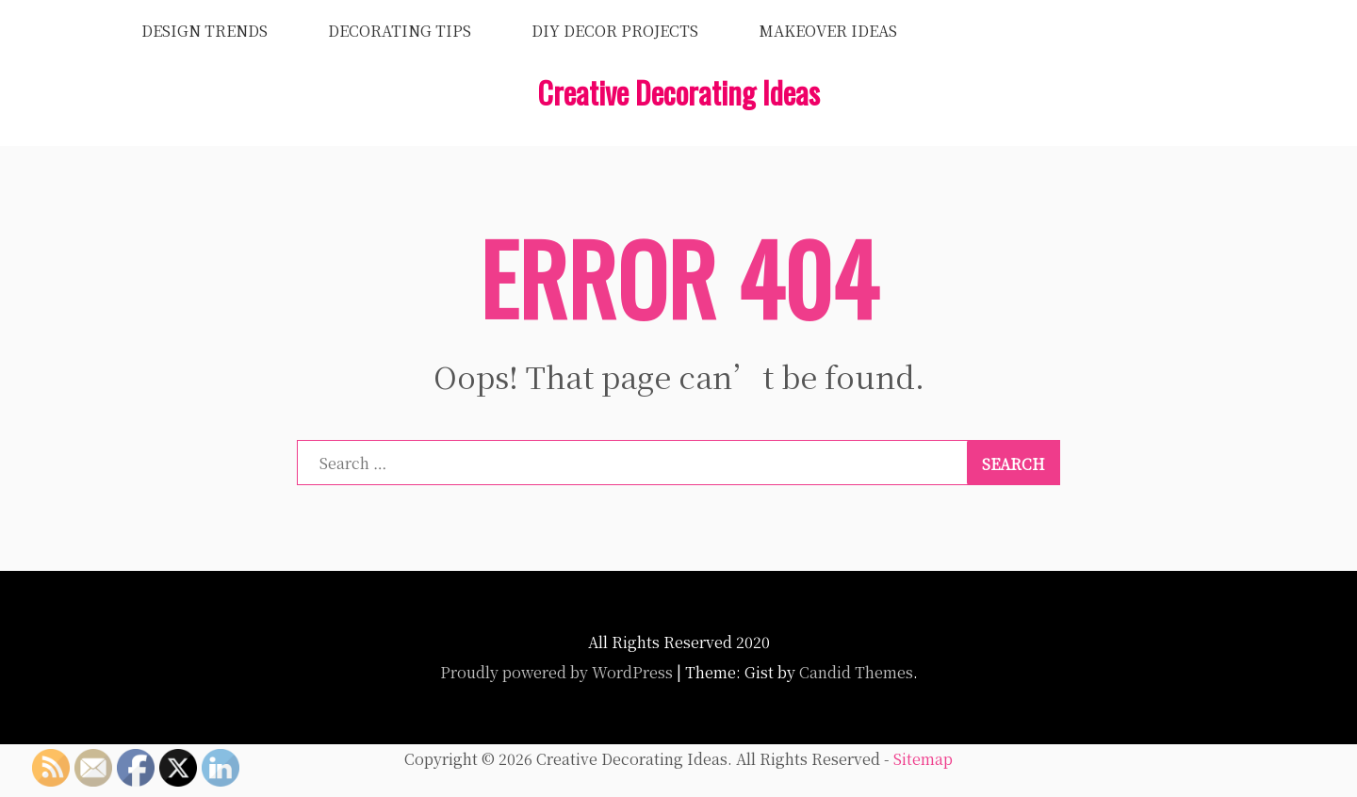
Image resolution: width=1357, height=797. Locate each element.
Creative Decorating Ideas (678, 92)
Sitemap (923, 759)
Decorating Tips (399, 30)
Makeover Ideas (828, 30)
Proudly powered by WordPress (556, 672)
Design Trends (204, 30)
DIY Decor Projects (614, 30)
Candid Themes (856, 672)
